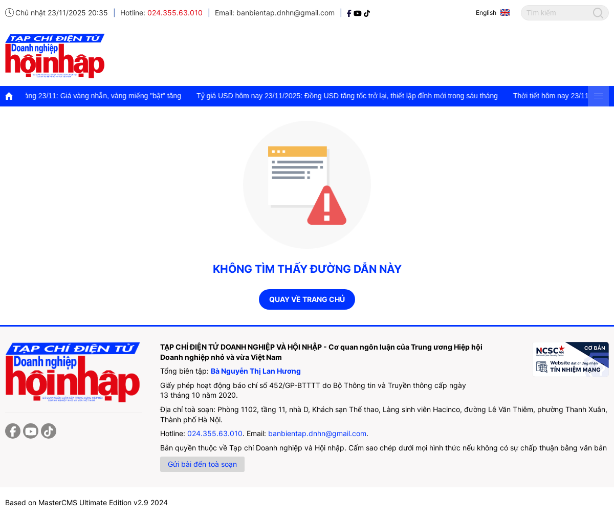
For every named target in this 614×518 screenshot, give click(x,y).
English (486, 12)
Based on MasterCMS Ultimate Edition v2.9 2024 (86, 502)
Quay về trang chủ (307, 299)
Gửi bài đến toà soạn (202, 464)
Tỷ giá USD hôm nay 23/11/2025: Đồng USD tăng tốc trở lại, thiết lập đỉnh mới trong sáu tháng (350, 96)
